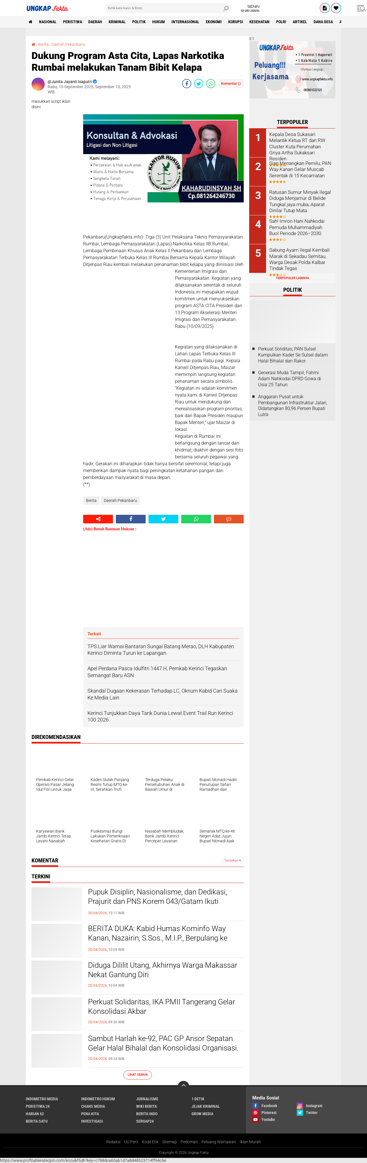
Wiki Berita (146, 1106)
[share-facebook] (186, 83)
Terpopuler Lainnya (292, 278)
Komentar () (231, 83)
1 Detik (198, 1099)
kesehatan (260, 21)
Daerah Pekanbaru (68, 44)
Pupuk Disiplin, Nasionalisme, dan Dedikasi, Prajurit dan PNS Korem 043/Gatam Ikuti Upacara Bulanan (157, 902)
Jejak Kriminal (206, 1106)
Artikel (300, 21)
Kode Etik (150, 1142)
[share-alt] (98, 519)
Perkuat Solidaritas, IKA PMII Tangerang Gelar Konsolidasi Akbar (161, 1007)
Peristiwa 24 (38, 1106)
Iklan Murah (250, 1142)
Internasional (186, 21)
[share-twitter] (198, 83)
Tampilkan (232, 860)
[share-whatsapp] (210, 83)
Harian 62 (35, 1113)
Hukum (159, 21)
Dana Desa (323, 21)
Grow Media (202, 1113)
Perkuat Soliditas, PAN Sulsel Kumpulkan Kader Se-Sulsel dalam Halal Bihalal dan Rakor (293, 354)
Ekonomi (214, 21)
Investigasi (92, 1121)
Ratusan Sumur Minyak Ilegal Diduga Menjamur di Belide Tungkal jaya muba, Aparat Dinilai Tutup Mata (299, 200)
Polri (282, 21)
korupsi (236, 21)
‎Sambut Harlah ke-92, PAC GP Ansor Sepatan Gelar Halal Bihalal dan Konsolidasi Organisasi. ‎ (164, 1043)
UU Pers (131, 1142)
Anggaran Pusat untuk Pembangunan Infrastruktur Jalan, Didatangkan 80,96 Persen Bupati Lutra (292, 405)
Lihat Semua (138, 1075)
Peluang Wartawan (219, 1142)
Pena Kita (90, 1113)
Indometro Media (42, 1099)
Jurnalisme (147, 1099)
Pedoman (189, 1142)
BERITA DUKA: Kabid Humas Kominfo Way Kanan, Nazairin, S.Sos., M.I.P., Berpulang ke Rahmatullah (157, 938)
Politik (139, 21)
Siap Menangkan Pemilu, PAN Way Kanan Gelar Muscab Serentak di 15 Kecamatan (299, 169)
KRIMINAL (117, 21)
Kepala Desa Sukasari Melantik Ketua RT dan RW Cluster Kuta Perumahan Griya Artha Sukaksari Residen (300, 143)
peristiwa (72, 21)
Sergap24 (145, 1121)
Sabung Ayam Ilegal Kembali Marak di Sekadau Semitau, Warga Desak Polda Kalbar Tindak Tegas (299, 258)
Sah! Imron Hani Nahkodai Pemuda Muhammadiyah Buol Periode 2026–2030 (296, 227)
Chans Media (93, 1106)
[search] (168, 8)
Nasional (47, 21)
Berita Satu (37, 1121)
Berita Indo (146, 1113)
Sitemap (169, 1142)
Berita (43, 44)
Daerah (95, 21)
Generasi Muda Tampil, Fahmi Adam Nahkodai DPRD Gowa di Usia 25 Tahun (289, 378)
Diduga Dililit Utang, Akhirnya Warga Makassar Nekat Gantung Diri (162, 970)
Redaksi (113, 1142)
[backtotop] (183, 1086)
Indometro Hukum (98, 1099)
